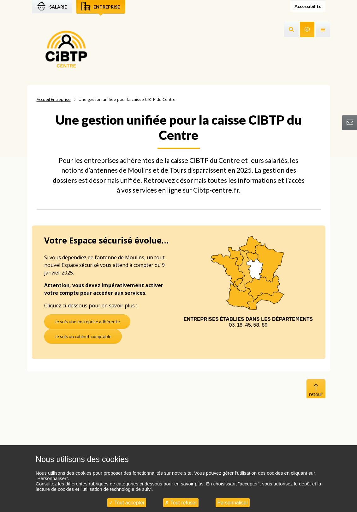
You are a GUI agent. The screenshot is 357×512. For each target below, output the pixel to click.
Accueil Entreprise (54, 99)
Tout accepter (127, 502)
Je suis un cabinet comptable (83, 336)
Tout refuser (181, 502)
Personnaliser (232, 502)
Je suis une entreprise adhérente (87, 321)
